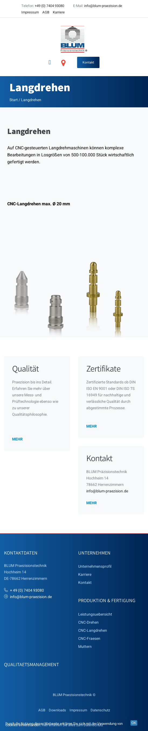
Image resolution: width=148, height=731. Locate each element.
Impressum (30, 12)
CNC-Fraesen (89, 638)
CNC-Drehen (88, 622)
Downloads (57, 710)
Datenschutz (100, 710)
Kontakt (88, 62)
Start (13, 100)
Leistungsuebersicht (95, 614)
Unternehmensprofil (94, 566)
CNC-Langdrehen (92, 630)
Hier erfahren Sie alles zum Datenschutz (72, 725)
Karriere (59, 12)
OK (134, 723)
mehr (17, 439)
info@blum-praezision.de (103, 5)
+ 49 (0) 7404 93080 (27, 590)
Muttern (85, 646)
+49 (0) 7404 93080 (49, 5)
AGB (45, 12)
